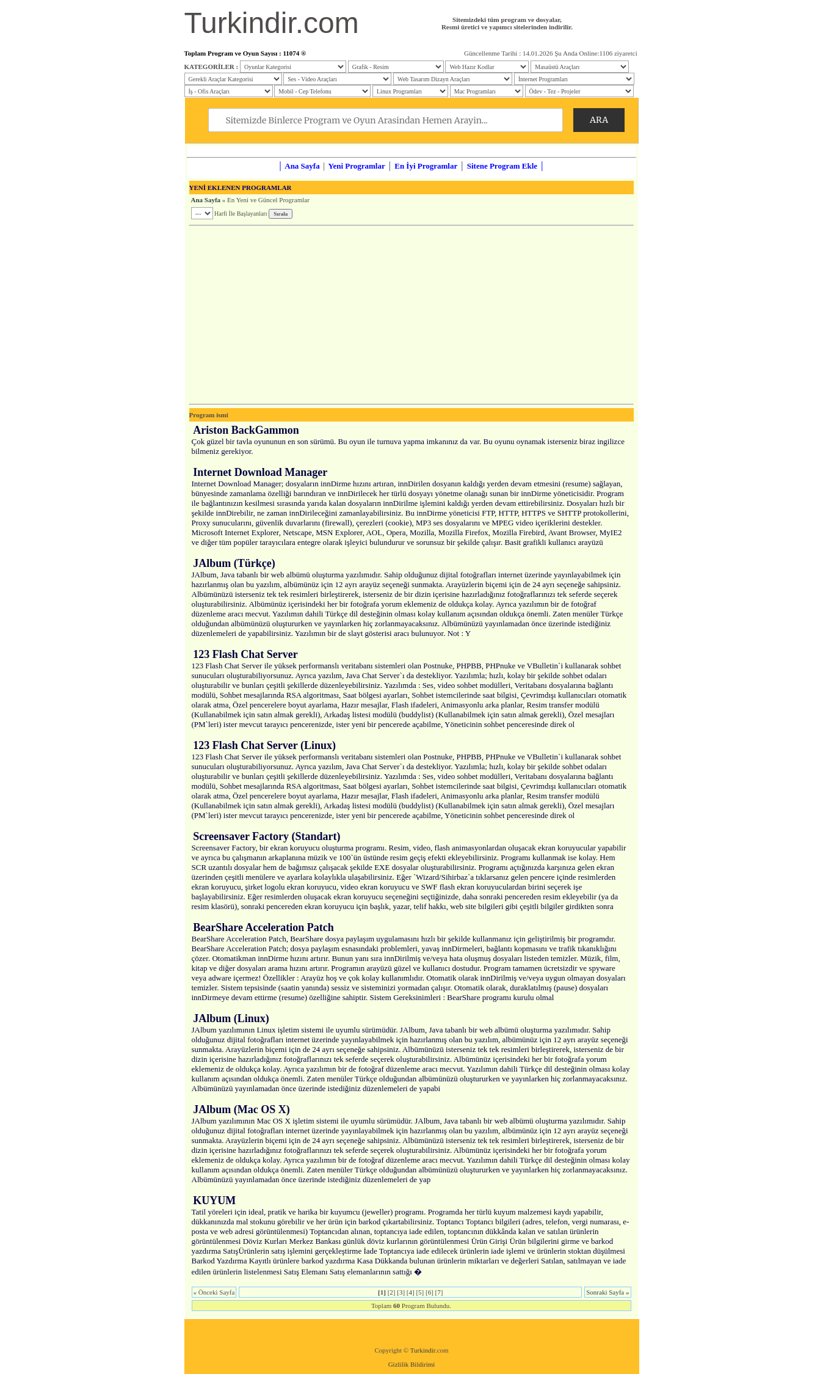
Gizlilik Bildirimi (411, 1364)
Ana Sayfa (206, 199)
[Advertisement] (411, 314)
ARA (599, 119)
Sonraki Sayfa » (607, 1292)
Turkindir (422, 1350)
